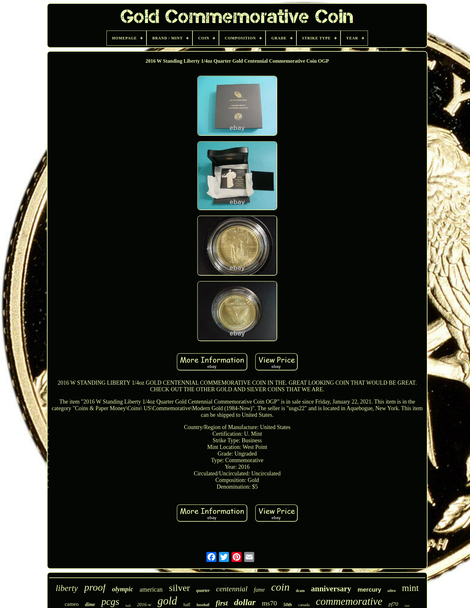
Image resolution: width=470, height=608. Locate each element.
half (186, 604)
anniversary (331, 588)
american (151, 589)
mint (410, 588)
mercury (369, 589)
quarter (203, 590)
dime (90, 604)
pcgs (110, 601)
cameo (71, 604)
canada (304, 604)
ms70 (269, 603)
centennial (232, 589)
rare (407, 605)
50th (287, 604)
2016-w (144, 604)
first (222, 603)
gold (167, 601)
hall (128, 605)
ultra (391, 590)
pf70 (393, 604)
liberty (67, 588)
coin (280, 587)
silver (179, 587)
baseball (203, 605)
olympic (122, 589)
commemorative (349, 601)
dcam (300, 590)
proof (95, 587)
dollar (244, 602)
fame (259, 590)
